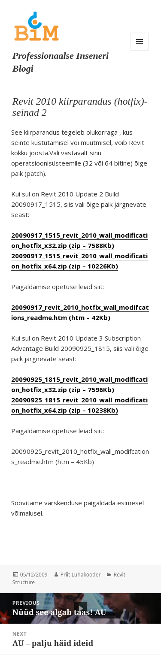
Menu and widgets (140, 42)
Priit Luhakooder (81, 574)
